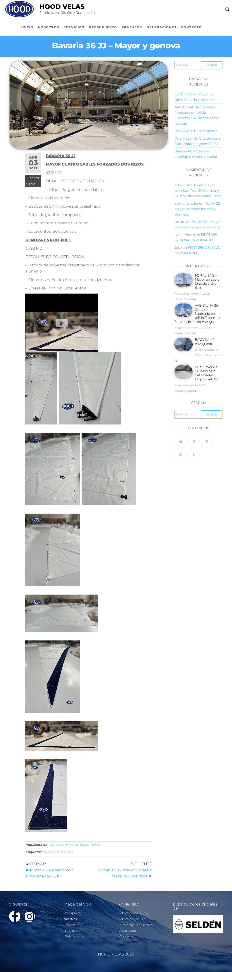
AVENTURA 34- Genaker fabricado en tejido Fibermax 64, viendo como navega (197, 313)
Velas (96, 845)
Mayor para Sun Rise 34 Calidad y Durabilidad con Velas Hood (197, 190)
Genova (72, 845)
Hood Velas (62, 6)
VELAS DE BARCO (58, 852)
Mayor (84, 845)
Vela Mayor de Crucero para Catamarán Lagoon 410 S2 (206, 373)
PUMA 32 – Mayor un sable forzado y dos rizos (198, 208)
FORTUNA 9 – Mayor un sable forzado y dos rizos (207, 281)
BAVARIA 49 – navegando (196, 131)
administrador (186, 185)
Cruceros (57, 845)
